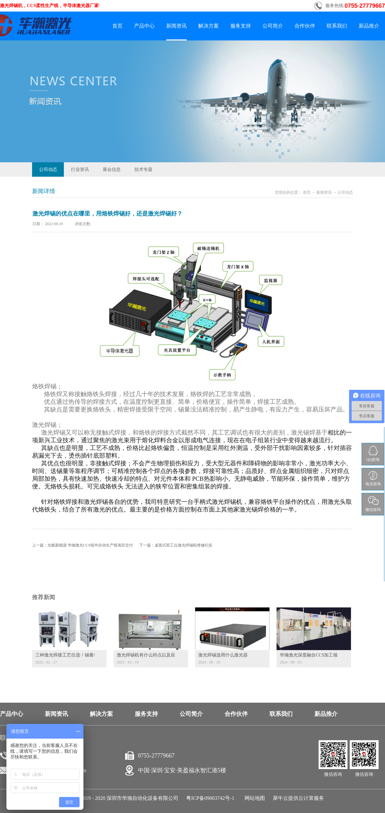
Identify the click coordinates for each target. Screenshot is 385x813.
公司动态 (345, 192)
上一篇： (82, 545)
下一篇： (175, 545)
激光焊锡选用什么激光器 (223, 655)
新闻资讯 (324, 192)
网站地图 (253, 798)
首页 (117, 26)
